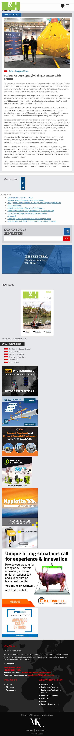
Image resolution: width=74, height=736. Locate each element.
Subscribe (29, 730)
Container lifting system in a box (20, 197)
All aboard (11, 216)
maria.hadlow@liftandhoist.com (36, 672)
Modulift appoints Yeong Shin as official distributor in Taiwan (31, 221)
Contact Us (10, 663)
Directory (10, 687)
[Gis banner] (20, 547)
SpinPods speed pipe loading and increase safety (27, 213)
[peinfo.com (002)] (20, 636)
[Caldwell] (37, 606)
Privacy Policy (41, 730)
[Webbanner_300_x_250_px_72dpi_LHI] (20, 395)
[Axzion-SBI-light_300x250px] (20, 425)
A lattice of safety (14, 205)
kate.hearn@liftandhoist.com (41, 675)
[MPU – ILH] (20, 455)
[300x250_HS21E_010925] (20, 517)
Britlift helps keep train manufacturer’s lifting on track (29, 219)
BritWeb (40, 734)
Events (9, 684)
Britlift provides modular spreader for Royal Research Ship (30, 211)
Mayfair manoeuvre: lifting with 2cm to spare (25, 208)
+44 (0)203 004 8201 (12, 667)
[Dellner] (17, 486)
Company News (21, 71)
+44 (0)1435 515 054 (12, 670)
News (11, 71)
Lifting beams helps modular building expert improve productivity (34, 203)
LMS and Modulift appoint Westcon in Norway (25, 200)
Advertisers (11, 690)
